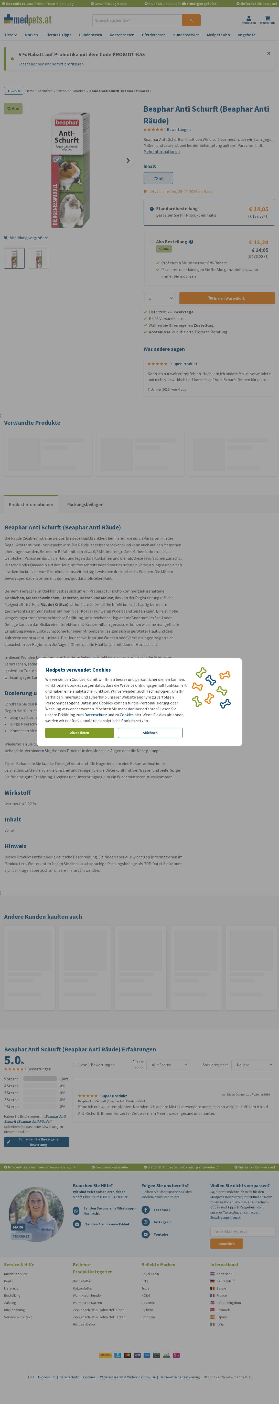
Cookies (127, 714)
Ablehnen (150, 732)
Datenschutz (95, 714)
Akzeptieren (79, 732)
